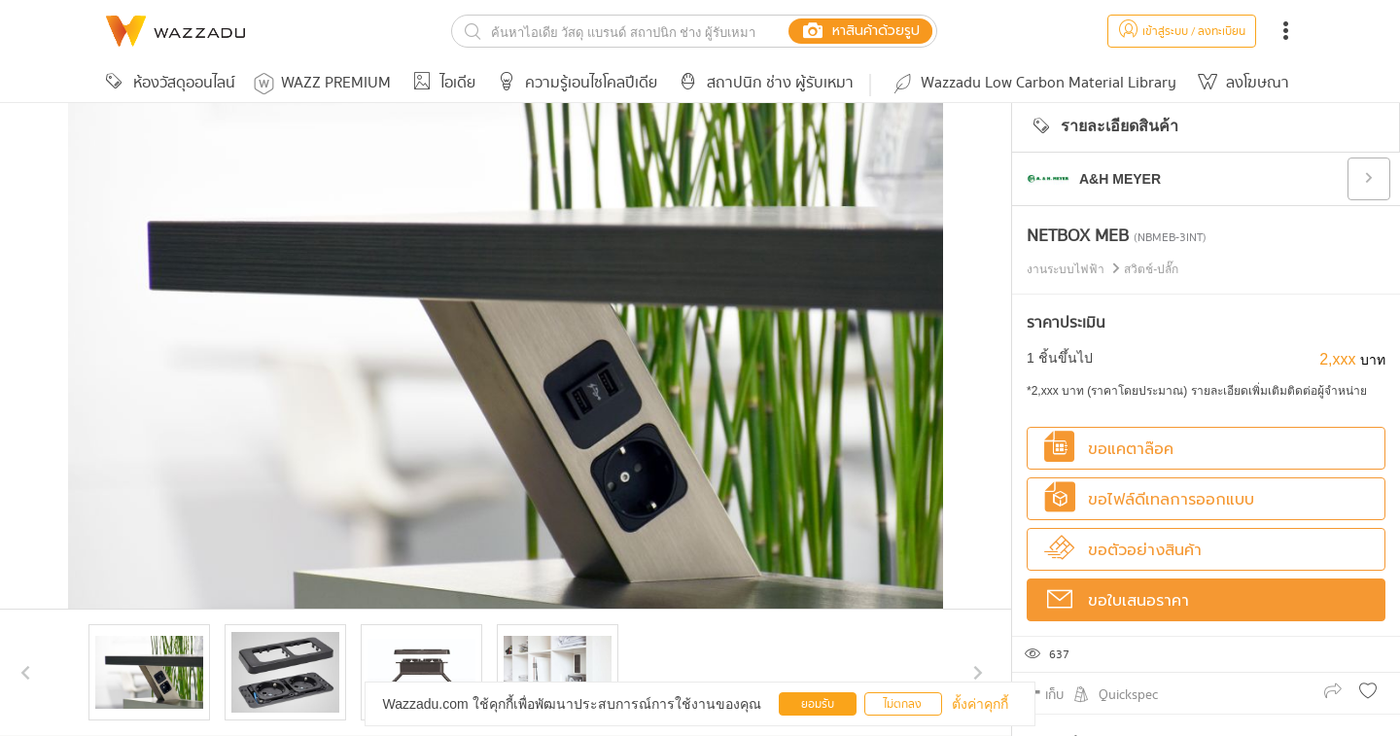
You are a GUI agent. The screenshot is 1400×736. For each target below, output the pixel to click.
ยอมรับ (817, 704)
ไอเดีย (440, 83)
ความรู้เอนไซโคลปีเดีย (574, 83)
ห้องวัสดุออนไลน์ (167, 83)
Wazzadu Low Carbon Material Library (1033, 83)
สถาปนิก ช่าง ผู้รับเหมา (763, 83)
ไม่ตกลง (903, 704)
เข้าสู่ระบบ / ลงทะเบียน (1181, 32)
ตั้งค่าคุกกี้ (980, 704)
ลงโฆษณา (1240, 83)
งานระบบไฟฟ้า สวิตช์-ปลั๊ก (1102, 269)
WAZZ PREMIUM (322, 83)
